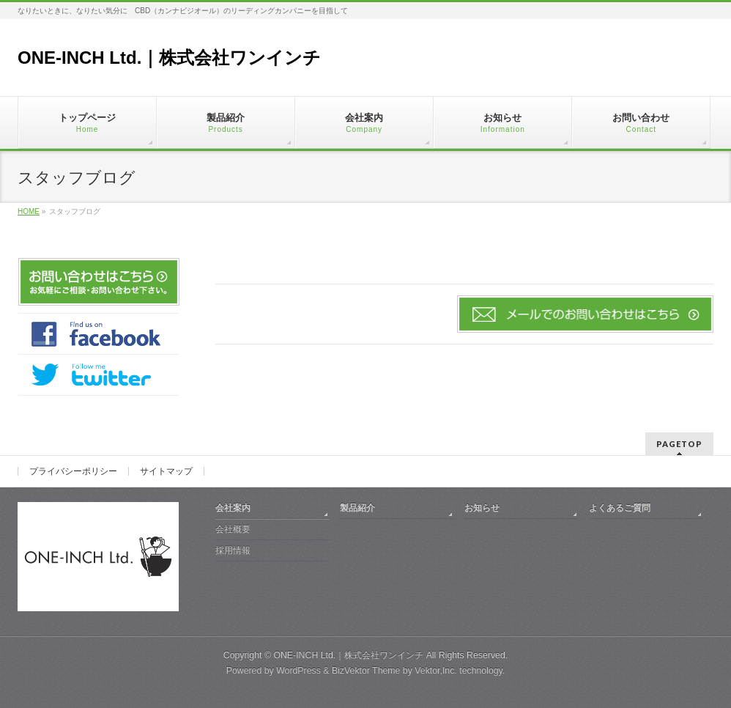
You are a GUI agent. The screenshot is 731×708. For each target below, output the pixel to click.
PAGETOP (679, 444)
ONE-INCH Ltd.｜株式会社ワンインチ (169, 57)
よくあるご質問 (619, 508)
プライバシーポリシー (73, 471)
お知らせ (482, 508)
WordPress (298, 670)
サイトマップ (166, 471)
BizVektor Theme (366, 670)
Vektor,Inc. (436, 670)
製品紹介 (357, 508)
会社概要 (233, 529)
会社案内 (233, 508)
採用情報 (233, 550)
